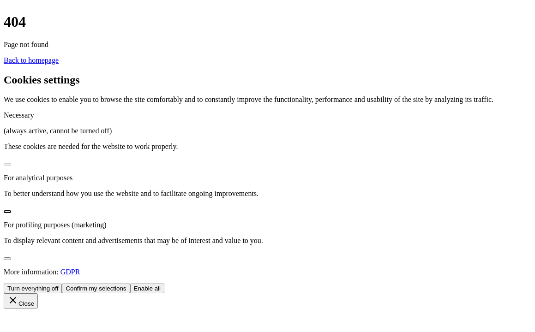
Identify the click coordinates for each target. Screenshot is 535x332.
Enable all (147, 288)
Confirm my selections (96, 288)
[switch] (7, 164)
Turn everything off (32, 288)
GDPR (70, 272)
